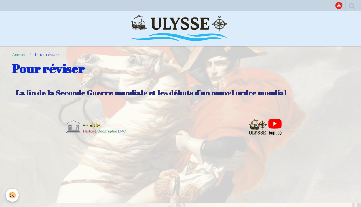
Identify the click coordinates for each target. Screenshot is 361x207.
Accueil (19, 54)
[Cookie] (12, 195)
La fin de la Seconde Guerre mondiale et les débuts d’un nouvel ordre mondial (151, 92)
